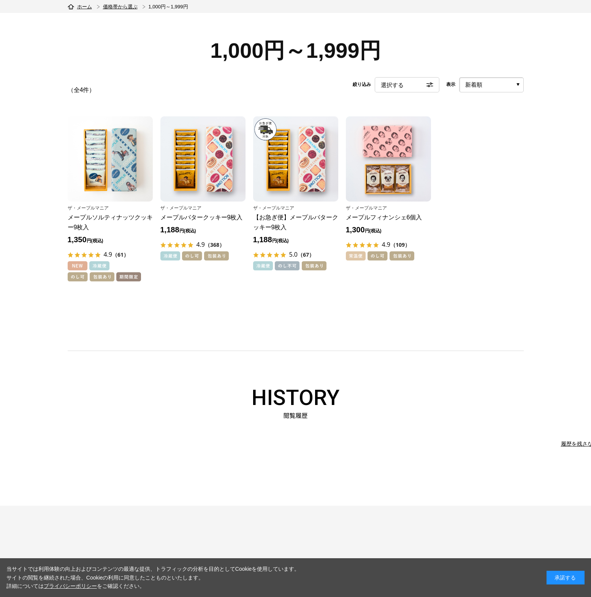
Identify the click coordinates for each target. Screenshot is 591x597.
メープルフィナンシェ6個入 (384, 217)
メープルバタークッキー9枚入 (201, 217)
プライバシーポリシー (70, 586)
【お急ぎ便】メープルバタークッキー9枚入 (295, 222)
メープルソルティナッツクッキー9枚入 (110, 222)
